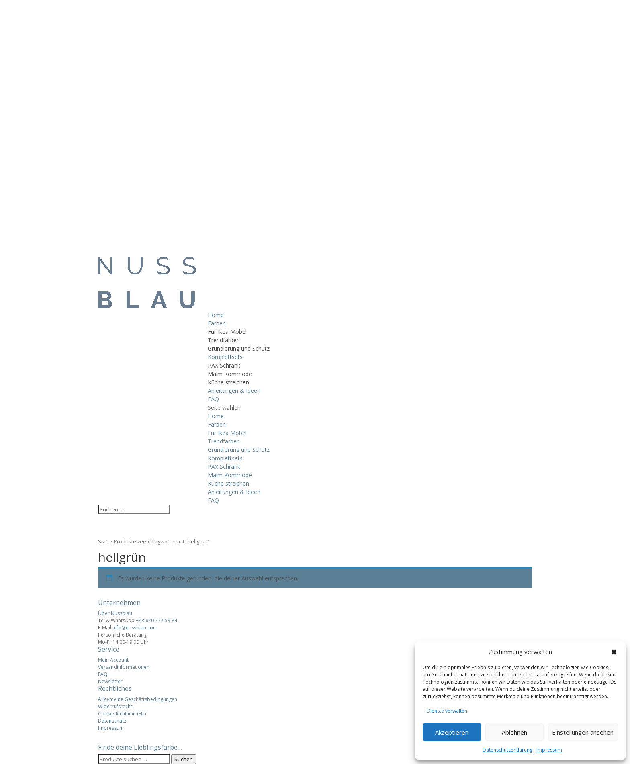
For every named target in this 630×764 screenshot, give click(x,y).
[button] (614, 652)
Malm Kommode (230, 374)
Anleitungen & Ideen (234, 390)
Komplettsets (225, 357)
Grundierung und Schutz (239, 348)
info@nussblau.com (135, 627)
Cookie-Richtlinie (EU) (122, 713)
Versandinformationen (123, 667)
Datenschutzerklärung (507, 749)
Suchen (183, 759)
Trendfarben (224, 340)
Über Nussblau (115, 613)
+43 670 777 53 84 (156, 620)
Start (103, 541)
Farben (217, 323)
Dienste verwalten (447, 710)
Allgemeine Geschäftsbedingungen (137, 699)
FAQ (213, 399)
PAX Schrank (224, 365)
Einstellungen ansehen (583, 732)
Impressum (549, 749)
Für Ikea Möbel (227, 331)
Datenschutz (112, 720)
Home (216, 315)
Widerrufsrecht (115, 706)
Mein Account (113, 659)
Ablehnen (514, 732)
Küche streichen (228, 382)
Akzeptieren (451, 732)
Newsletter (110, 681)
